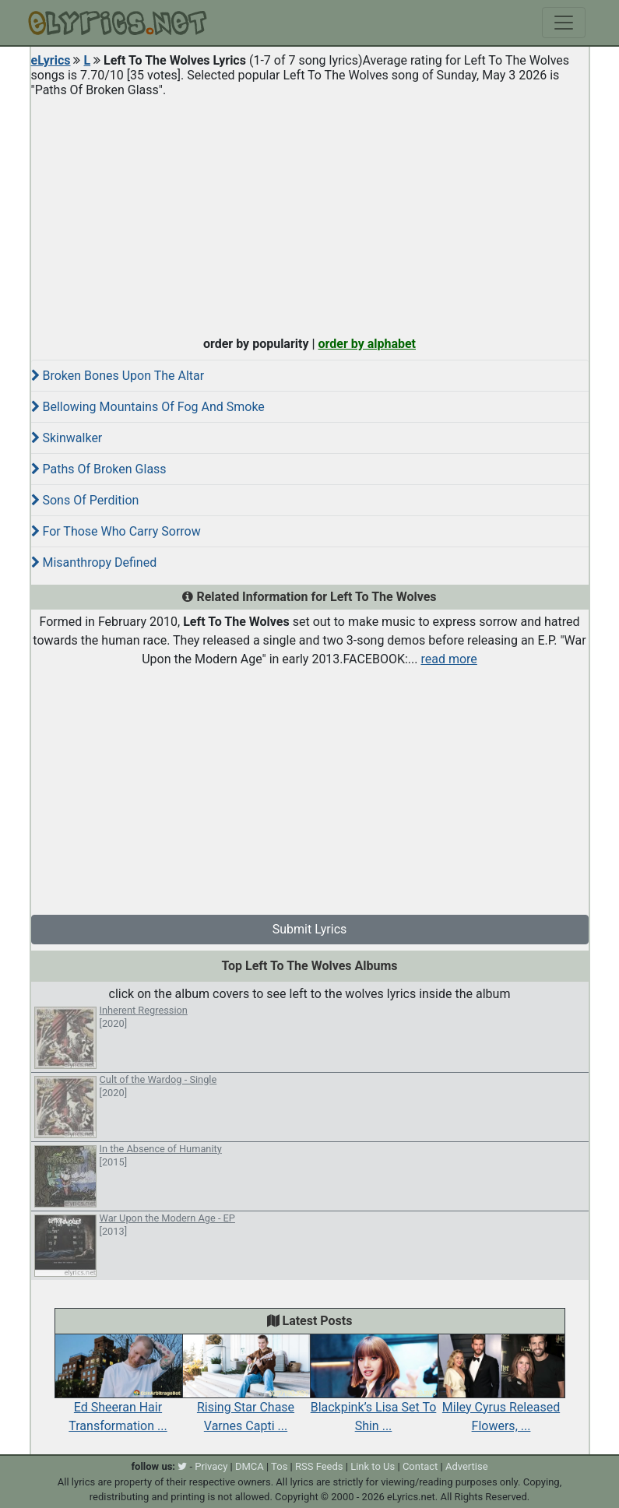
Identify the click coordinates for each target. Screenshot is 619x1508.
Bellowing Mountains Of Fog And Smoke (148, 406)
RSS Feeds (319, 1466)
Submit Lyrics (310, 929)
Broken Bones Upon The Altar (118, 375)
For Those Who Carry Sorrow (116, 531)
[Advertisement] (310, 213)
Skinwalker (67, 438)
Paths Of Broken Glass (99, 469)
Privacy (211, 1466)
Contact (420, 1466)
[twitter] (182, 1466)
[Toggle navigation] (564, 22)
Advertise (466, 1466)
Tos (279, 1466)
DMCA (249, 1466)
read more (448, 659)
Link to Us (372, 1466)
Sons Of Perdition (85, 500)
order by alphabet (367, 343)
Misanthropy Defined (94, 562)
